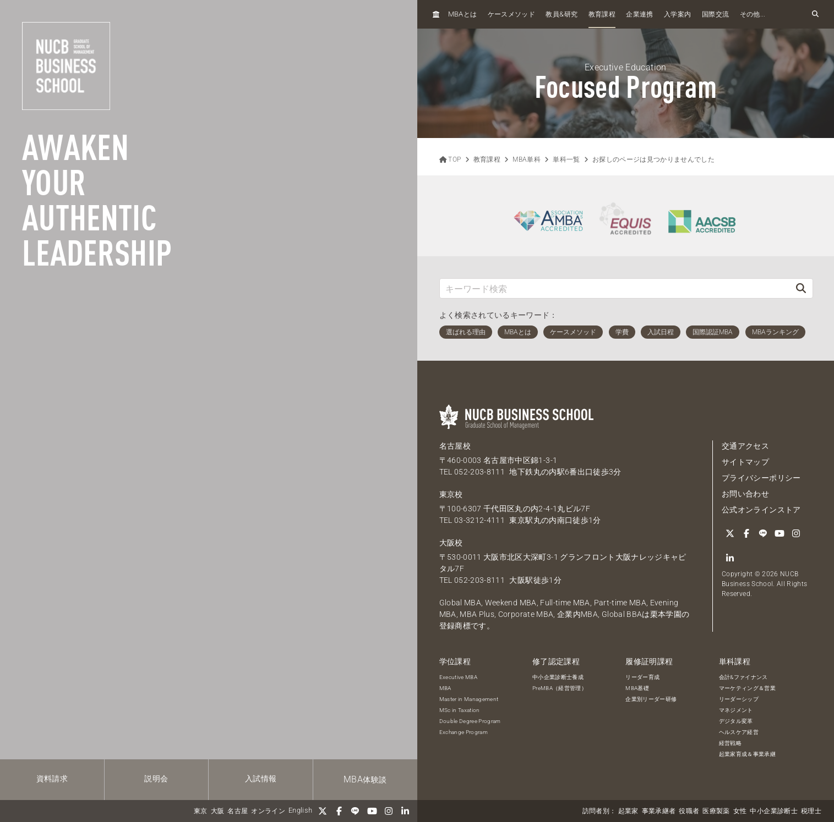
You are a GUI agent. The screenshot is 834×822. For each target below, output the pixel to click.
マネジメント (736, 710)
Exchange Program (463, 732)
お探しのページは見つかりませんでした (653, 159)
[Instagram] (388, 811)
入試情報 (260, 778)
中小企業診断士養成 (558, 677)
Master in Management (469, 699)
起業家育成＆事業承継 (747, 754)
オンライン (268, 811)
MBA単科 (527, 159)
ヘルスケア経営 (739, 732)
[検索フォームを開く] (815, 14)
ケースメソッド (511, 14)
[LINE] (355, 811)
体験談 (365, 779)
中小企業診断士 (773, 811)
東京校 (451, 494)
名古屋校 (455, 446)
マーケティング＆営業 (747, 688)
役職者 (689, 811)
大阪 (218, 811)
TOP (450, 159)
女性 (740, 811)
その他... (753, 14)
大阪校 (451, 542)
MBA (445, 688)
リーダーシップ (739, 699)
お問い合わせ (745, 493)
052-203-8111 (479, 471)
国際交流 (715, 14)
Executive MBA (458, 677)
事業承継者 (659, 811)
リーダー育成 (642, 677)
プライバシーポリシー (761, 477)
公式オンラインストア (761, 509)
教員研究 (561, 14)
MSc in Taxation (459, 710)
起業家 (628, 811)
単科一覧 (566, 159)
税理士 (811, 811)
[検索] (801, 288)
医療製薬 (715, 811)
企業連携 (639, 14)
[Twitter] (322, 811)
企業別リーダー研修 (651, 699)
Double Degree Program (470, 721)
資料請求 (52, 778)
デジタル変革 (736, 721)
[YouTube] (372, 811)
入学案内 (677, 14)
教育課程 (601, 14)
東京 (201, 811)
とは (462, 14)
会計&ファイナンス (743, 677)
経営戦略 (730, 743)
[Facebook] (339, 811)
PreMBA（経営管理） (559, 688)
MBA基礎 (637, 688)
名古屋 (237, 811)
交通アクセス (745, 446)
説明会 (156, 778)
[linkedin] (405, 811)
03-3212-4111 (479, 520)
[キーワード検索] (615, 288)
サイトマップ (745, 461)
